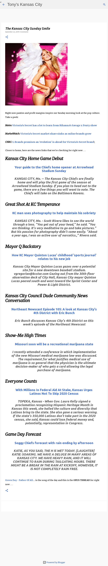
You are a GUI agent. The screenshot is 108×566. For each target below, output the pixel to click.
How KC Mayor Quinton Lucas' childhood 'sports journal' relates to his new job (54, 257)
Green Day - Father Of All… (20, 480)
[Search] (104, 4)
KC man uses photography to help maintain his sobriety (54, 213)
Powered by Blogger (54, 562)
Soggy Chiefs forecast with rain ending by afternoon (54, 443)
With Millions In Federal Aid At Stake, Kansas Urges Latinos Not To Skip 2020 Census (54, 391)
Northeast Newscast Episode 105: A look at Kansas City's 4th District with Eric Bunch (54, 311)
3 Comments (23, 32)
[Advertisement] (54, 537)
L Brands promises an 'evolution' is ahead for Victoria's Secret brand (53, 141)
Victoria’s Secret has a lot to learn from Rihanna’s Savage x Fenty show (54, 125)
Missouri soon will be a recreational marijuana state (54, 344)
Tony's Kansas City (24, 4)
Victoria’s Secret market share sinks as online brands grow (55, 133)
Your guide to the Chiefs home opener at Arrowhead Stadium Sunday (54, 169)
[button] (6, 37)
